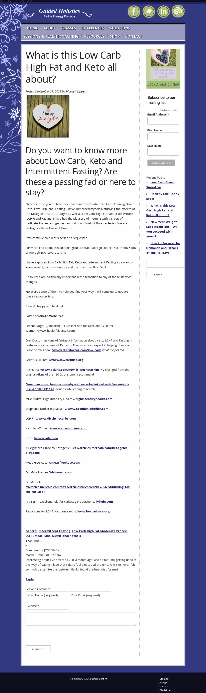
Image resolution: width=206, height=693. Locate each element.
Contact (133, 36)
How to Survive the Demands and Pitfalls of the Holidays (163, 248)
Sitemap (164, 679)
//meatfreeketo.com (64, 462)
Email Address (158, 115)
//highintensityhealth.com (92, 399)
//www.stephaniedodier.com (86, 409)
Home (32, 28)
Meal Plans (42, 536)
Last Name (154, 145)
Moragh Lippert (76, 91)
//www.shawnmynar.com (68, 428)
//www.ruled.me (46, 438)
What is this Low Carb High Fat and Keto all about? (160, 210)
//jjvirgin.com (103, 501)
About (50, 28)
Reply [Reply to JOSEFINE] (30, 579)
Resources (94, 36)
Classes (68, 28)
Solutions (120, 28)
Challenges (93, 28)
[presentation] (56, 637)
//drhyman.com (60, 472)
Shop (115, 36)
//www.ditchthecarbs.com (56, 418)
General (31, 531)
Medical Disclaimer (165, 688)
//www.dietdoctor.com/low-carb (76, 350)
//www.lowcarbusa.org (66, 360)
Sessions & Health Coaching (51, 36)
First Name (154, 130)
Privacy (163, 682)
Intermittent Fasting (54, 531)
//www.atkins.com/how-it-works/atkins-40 (72, 370)
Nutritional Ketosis (66, 536)
